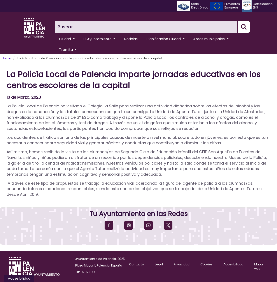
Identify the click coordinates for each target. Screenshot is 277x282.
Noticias (131, 38)
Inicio (7, 58)
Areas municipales (210, 38)
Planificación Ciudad (165, 38)
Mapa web (258, 266)
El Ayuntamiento (99, 38)
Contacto (136, 264)
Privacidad (181, 264)
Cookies (206, 264)
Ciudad (67, 38)
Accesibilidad (233, 264)
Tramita (68, 49)
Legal (159, 264)
